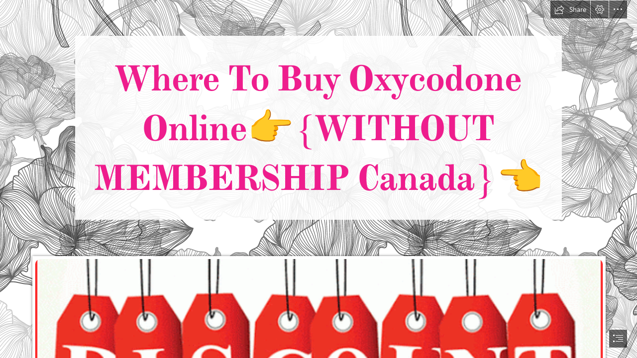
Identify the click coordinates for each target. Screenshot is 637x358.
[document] (318, 179)
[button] (570, 9)
